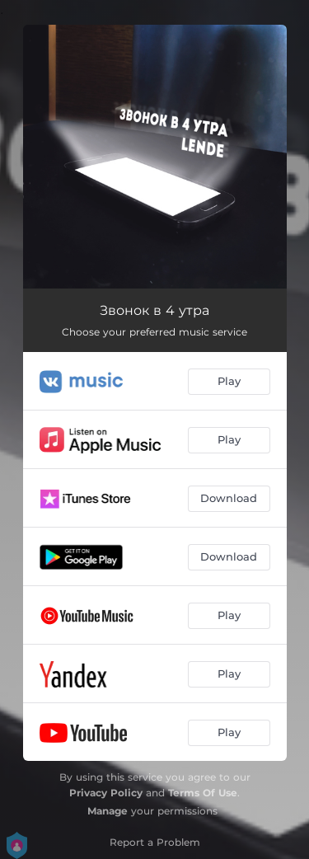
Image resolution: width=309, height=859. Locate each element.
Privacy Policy (106, 792)
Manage (107, 811)
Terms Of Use (202, 792)
